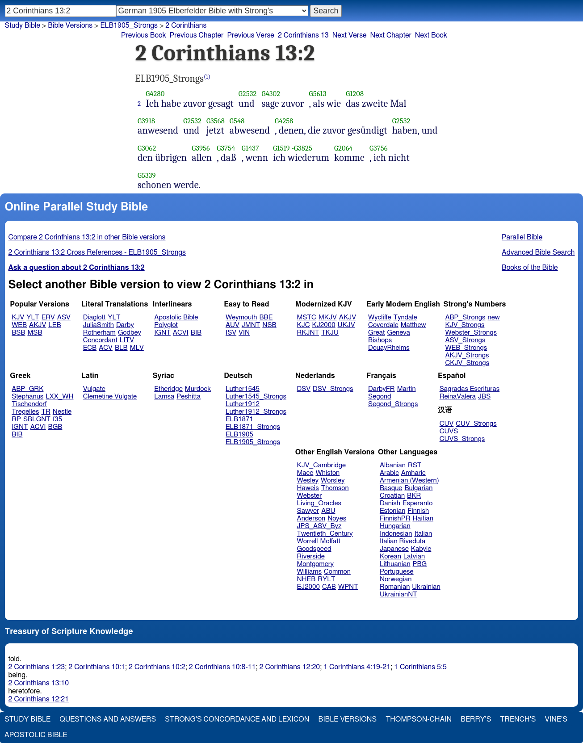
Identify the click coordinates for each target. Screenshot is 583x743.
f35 (57, 419)
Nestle (62, 411)
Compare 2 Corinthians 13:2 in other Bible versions (87, 237)
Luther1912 (243, 404)
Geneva (398, 332)
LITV (127, 340)
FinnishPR (395, 518)
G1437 (250, 148)
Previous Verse (250, 35)
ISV (231, 332)
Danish (390, 503)
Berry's (476, 719)
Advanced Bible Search (538, 252)
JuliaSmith (98, 325)
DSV (304, 389)
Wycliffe (379, 317)
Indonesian (396, 533)
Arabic (389, 473)
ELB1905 (239, 434)
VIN (244, 332)
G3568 (215, 121)
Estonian (392, 511)
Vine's (556, 719)
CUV (447, 423)
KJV (18, 317)
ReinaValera (458, 396)
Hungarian (395, 526)
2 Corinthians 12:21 (38, 699)
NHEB (306, 579)
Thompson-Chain (419, 719)
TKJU (330, 332)
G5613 (318, 93)
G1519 (281, 148)
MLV (137, 347)
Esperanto (418, 503)
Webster (309, 495)
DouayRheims (389, 347)
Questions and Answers (107, 719)
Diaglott (94, 317)
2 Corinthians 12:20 (290, 667)
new (494, 317)
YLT (32, 317)
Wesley (308, 480)
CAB (329, 586)
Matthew (413, 325)
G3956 (201, 148)
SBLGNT (36, 419)
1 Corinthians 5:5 (420, 667)
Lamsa (164, 396)
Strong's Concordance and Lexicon (237, 719)
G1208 (355, 93)
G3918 (146, 121)
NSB (269, 325)
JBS (484, 396)
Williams (309, 571)
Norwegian (395, 579)
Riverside (311, 556)
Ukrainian (426, 586)
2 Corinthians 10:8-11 (222, 667)
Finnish (418, 511)
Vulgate (94, 389)
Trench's (518, 719)
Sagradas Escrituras (469, 389)
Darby (125, 325)
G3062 (147, 148)
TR (45, 411)
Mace (305, 473)
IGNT (162, 332)
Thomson (335, 488)
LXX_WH (59, 396)
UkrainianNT (398, 594)
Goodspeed (314, 549)
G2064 (343, 148)
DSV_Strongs (333, 389)
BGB (55, 427)
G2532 (248, 93)
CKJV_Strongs (467, 363)
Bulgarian (418, 488)
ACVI (181, 332)
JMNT (251, 325)
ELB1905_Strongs (253, 442)
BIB (196, 332)
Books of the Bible (530, 267)
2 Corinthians (185, 25)
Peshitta (188, 396)
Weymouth (241, 317)
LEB (54, 325)
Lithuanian (395, 564)
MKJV (328, 317)
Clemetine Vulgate (110, 396)
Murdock (198, 389)
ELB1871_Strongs (253, 427)
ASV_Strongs (465, 340)
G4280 (155, 93)
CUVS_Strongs (462, 439)
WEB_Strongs (466, 347)
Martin (406, 389)
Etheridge (168, 389)
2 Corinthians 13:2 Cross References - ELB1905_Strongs (97, 252)
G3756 (378, 148)
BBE (266, 317)
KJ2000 (324, 325)
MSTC (306, 317)
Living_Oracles (319, 503)
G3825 (303, 148)
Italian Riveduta (402, 541)
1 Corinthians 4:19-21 (356, 667)
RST (415, 465)
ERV (48, 317)
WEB (19, 325)
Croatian (392, 495)
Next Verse (349, 35)
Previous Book (143, 35)
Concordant (100, 340)
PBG (420, 564)
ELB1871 (239, 419)
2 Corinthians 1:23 (36, 667)
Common (337, 571)
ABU (328, 511)
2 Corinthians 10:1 (96, 667)
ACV (106, 347)
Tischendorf (29, 404)
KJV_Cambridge (321, 465)
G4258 (284, 121)
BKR (414, 495)
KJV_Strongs (464, 325)
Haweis (308, 488)
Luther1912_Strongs (256, 411)
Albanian (393, 465)
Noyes (336, 518)
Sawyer (308, 511)
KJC (303, 325)
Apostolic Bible (35, 735)
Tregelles (25, 411)
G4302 (270, 93)
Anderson (311, 518)
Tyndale (405, 317)
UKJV (346, 325)
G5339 (147, 175)
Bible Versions (70, 25)
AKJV (37, 325)
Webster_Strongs (471, 332)
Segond (379, 396)
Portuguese (397, 571)
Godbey (129, 332)
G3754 (226, 148)
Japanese (394, 549)
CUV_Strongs (476, 423)
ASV (64, 317)
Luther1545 (243, 389)
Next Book (431, 35)
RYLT (326, 579)
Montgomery (315, 564)
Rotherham (99, 332)
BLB (121, 347)
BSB (18, 332)
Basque (391, 488)
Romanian (395, 586)
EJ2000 (308, 586)
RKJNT (308, 332)
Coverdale (383, 325)
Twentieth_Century (325, 533)
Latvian (414, 556)
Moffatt (330, 541)
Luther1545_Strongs (256, 396)
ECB (89, 347)
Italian (423, 533)
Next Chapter (390, 35)
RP (16, 419)
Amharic (413, 473)
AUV (232, 325)
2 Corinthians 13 (303, 35)
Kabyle (421, 549)
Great (376, 332)
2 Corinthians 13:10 (38, 683)
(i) (207, 76)
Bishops (380, 340)
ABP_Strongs (465, 317)
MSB (34, 332)
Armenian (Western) (409, 480)
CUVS (449, 431)
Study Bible (22, 25)
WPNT (348, 586)
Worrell (307, 541)
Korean (390, 556)
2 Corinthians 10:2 (157, 667)
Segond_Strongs (393, 404)
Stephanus (27, 396)
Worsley (332, 480)
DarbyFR (381, 389)
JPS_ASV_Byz (319, 526)
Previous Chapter (197, 35)
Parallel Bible (522, 237)
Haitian (422, 518)
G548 (237, 121)
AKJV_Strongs (467, 355)
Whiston (327, 473)
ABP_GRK (27, 389)
